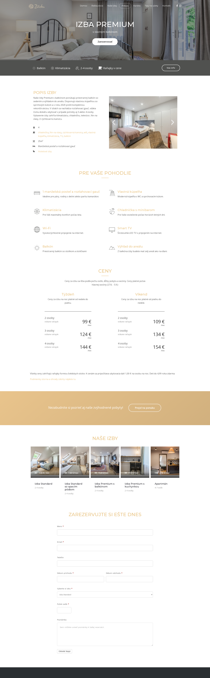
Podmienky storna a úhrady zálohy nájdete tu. (53, 379)
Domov (83, 5)
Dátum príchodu (65, 573)
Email (60, 542)
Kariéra (136, 5)
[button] (113, 122)
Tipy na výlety (151, 5)
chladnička (43, 132)
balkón (67, 136)
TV (61, 136)
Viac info (171, 68)
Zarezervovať (105, 41)
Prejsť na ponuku (145, 407)
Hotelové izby (45, 151)
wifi (85, 132)
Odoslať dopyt (64, 651)
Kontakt (166, 5)
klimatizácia (53, 136)
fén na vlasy (56, 132)
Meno (60, 526)
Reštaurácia (97, 5)
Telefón (60, 557)
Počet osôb (63, 604)
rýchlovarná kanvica (73, 132)
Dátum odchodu (114, 573)
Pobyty (125, 5)
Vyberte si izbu (64, 589)
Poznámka (61, 620)
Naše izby (112, 5)
